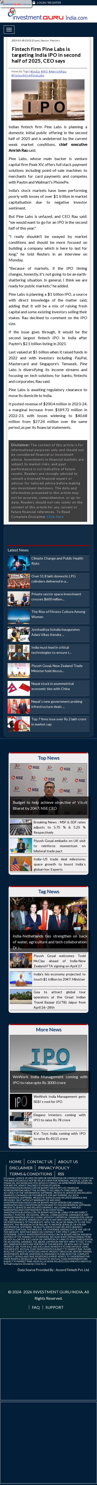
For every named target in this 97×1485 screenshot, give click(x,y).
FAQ (36, 1307)
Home (15, 1161)
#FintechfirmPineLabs (28, 75)
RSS (61, 1173)
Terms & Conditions (30, 1173)
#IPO (44, 71)
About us (68, 1161)
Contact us (39, 1161)
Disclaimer (21, 1167)
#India (35, 71)
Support (55, 1307)
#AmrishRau (58, 71)
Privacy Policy (53, 1167)
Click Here (55, 517)
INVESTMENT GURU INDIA (58, 1291)
